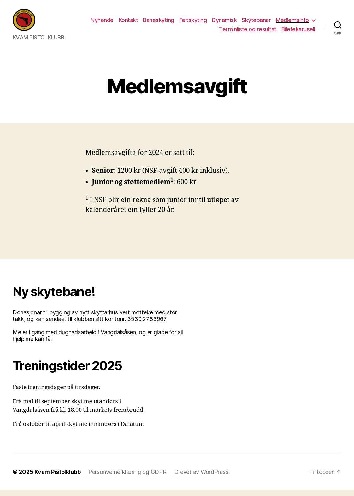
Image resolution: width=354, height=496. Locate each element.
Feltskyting (193, 23)
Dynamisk (224, 23)
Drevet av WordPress (201, 478)
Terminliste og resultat (247, 32)
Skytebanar (256, 23)
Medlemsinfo (292, 23)
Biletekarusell (298, 32)
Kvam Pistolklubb (57, 478)
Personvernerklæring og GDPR (127, 478)
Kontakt (128, 23)
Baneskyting (158, 23)
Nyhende (102, 23)
